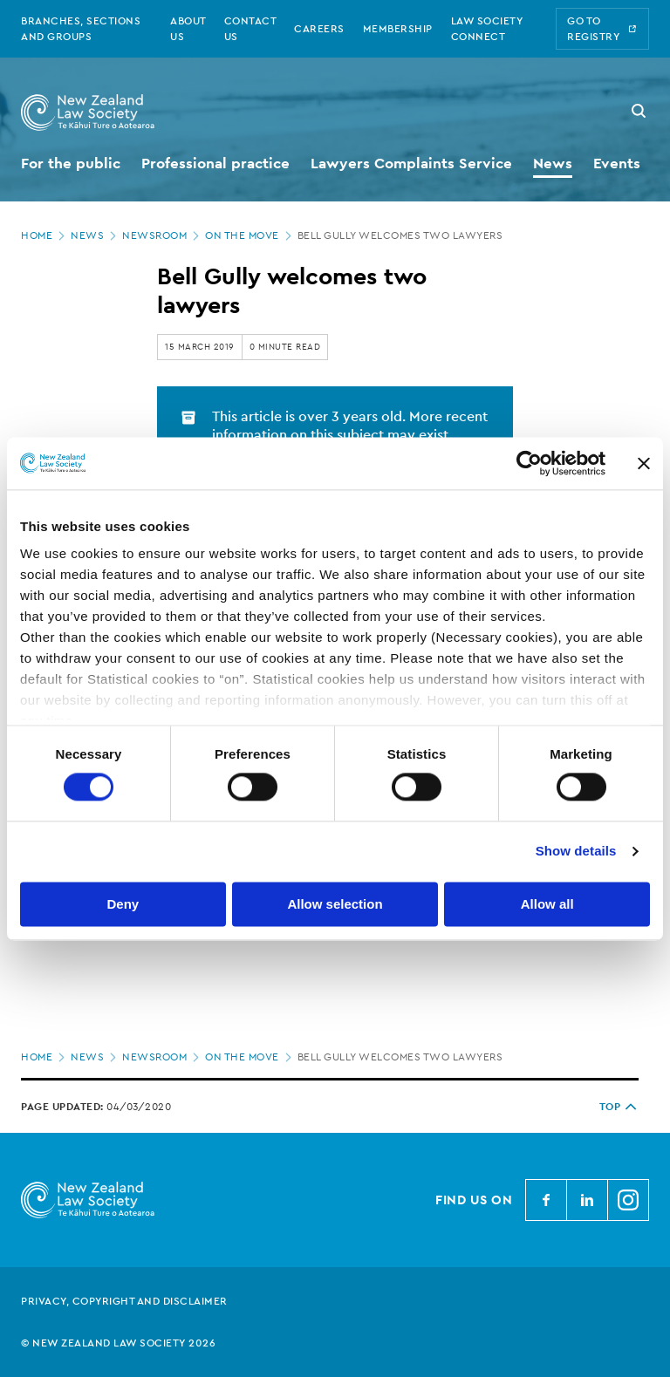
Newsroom (162, 235)
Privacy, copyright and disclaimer (124, 1301)
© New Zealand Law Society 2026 (118, 1343)
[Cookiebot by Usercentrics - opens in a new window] (529, 463)
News (95, 235)
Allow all (547, 903)
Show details (576, 851)
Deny (122, 903)
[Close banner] (644, 463)
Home (44, 235)
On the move (250, 235)
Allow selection (334, 903)
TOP (619, 1107)
